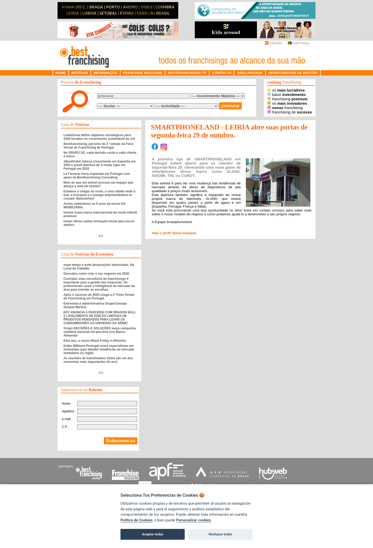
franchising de (289, 112)
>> (100, 236)
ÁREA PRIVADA (250, 73)
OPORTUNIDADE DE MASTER (292, 73)
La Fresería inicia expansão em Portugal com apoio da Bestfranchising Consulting (96, 175)
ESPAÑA (273, 43)
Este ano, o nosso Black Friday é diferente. (95, 340)
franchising (287, 99)
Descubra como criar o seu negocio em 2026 (96, 273)
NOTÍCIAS (79, 73)
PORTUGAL (299, 43)
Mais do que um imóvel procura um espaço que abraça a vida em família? (98, 184)
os (286, 90)
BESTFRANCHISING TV (187, 73)
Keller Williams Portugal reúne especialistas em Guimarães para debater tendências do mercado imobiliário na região (98, 349)
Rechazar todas (220, 534)
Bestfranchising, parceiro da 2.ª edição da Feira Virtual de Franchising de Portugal (98, 145)
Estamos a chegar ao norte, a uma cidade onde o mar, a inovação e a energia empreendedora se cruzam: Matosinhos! (99, 195)
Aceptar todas (152, 534)
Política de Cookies (136, 520)
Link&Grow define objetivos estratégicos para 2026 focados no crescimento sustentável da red (99, 137)
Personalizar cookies (193, 520)
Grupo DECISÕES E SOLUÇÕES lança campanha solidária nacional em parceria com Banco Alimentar (99, 331)
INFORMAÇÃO (105, 73)
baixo (286, 95)
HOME (60, 73)
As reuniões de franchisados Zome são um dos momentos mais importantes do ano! (98, 360)
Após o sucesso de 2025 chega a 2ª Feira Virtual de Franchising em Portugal (98, 296)
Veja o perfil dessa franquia (174, 233)
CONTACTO (221, 73)
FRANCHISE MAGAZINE (143, 73)
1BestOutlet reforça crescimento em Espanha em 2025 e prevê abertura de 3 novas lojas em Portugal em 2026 (99, 165)
